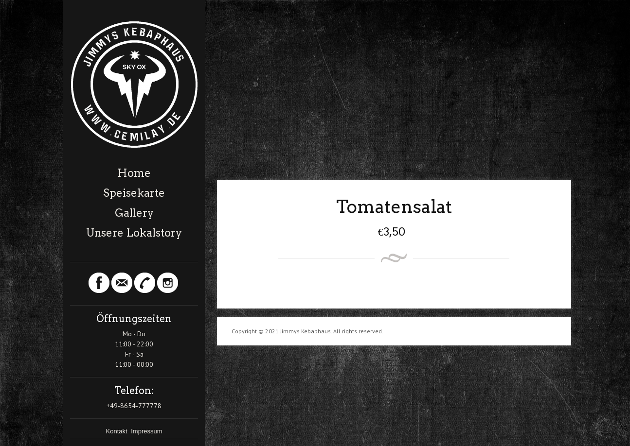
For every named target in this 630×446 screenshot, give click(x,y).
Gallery (134, 212)
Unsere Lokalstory (134, 232)
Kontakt (117, 431)
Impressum (146, 431)
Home (134, 173)
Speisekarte (134, 193)
